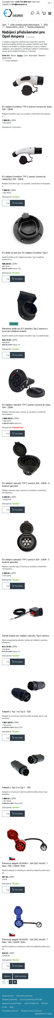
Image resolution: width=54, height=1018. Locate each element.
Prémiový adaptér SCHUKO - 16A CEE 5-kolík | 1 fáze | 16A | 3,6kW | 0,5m (25, 864)
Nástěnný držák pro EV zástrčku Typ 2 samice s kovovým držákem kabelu (25, 330)
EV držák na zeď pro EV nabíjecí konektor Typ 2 (25, 252)
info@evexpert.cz (19, 4)
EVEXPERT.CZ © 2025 (43, 1013)
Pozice (20, 55)
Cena (26, 55)
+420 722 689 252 (23, 1)
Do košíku (17, 202)
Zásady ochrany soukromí (31, 1011)
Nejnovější (33, 55)
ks (6, 203)
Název (13, 55)
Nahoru (7, 976)
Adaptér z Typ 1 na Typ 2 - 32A (16, 711)
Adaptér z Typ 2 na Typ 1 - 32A (16, 787)
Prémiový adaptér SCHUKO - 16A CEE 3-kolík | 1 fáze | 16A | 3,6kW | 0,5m (25, 940)
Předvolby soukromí (10, 1011)
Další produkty (20, 976)
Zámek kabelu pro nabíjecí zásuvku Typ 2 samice (25, 635)
